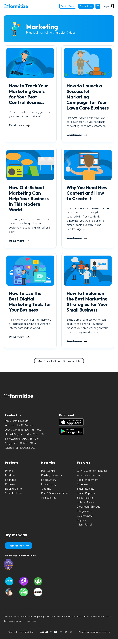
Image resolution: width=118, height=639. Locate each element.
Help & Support (41, 616)
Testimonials (83, 616)
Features (10, 479)
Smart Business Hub (23, 616)
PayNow (82, 520)
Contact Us (55, 616)
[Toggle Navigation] (97, 6)
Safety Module (86, 502)
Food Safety (48, 479)
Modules (10, 475)
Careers (107, 616)
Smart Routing (85, 488)
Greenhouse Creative (99, 632)
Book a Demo (68, 6)
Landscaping (48, 484)
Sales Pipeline (85, 497)
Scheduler (83, 484)
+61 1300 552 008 (25, 447)
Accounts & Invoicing (89, 475)
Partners (10, 484)
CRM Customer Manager (92, 470)
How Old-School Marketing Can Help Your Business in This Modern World (29, 198)
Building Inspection (52, 475)
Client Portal (84, 524)
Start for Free (13, 493)
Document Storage (88, 506)
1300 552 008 (25, 425)
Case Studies (96, 616)
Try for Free (86, 6)
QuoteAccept (85, 515)
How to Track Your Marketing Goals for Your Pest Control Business (28, 94)
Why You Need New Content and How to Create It (87, 193)
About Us (8, 616)
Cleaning (46, 488)
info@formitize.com (17, 420)
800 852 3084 (27, 443)
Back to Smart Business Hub (59, 361)
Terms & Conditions (13, 621)
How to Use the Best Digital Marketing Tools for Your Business (30, 301)
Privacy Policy (30, 621)
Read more (19, 125)
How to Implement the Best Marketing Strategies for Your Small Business (87, 301)
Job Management (87, 479)
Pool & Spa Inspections (54, 493)
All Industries (48, 497)
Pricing (9, 470)
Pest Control (48, 470)
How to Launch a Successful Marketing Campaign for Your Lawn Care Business (88, 97)
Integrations (84, 511)
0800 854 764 (31, 438)
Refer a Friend (69, 616)
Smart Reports (86, 493)
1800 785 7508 (32, 429)
